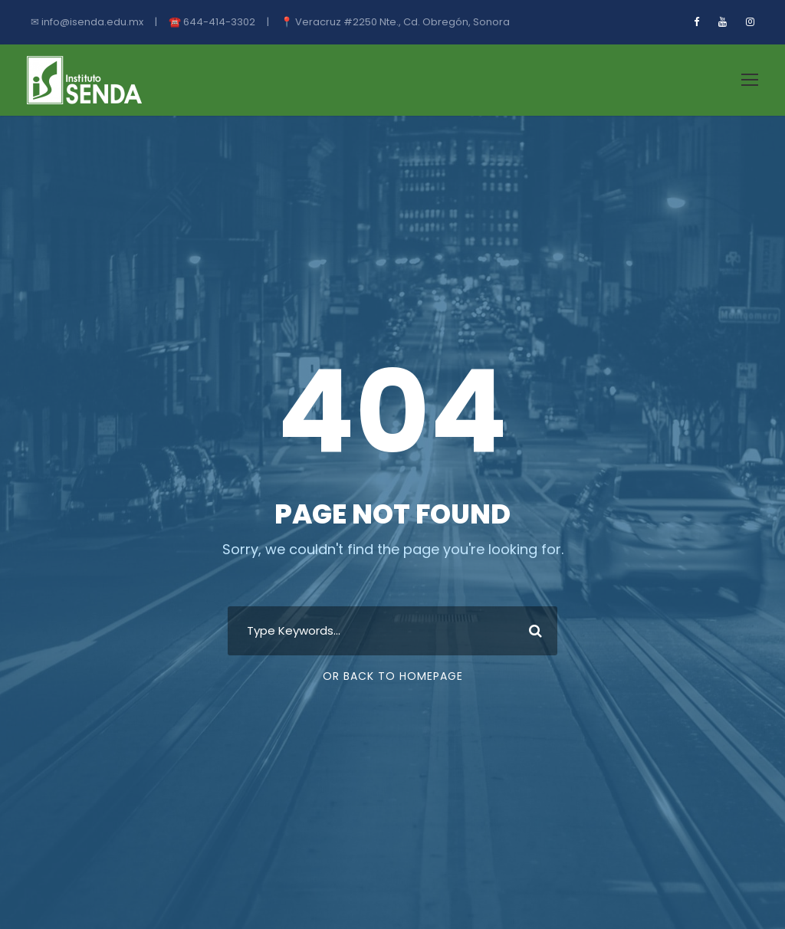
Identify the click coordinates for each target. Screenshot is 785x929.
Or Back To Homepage (393, 676)
